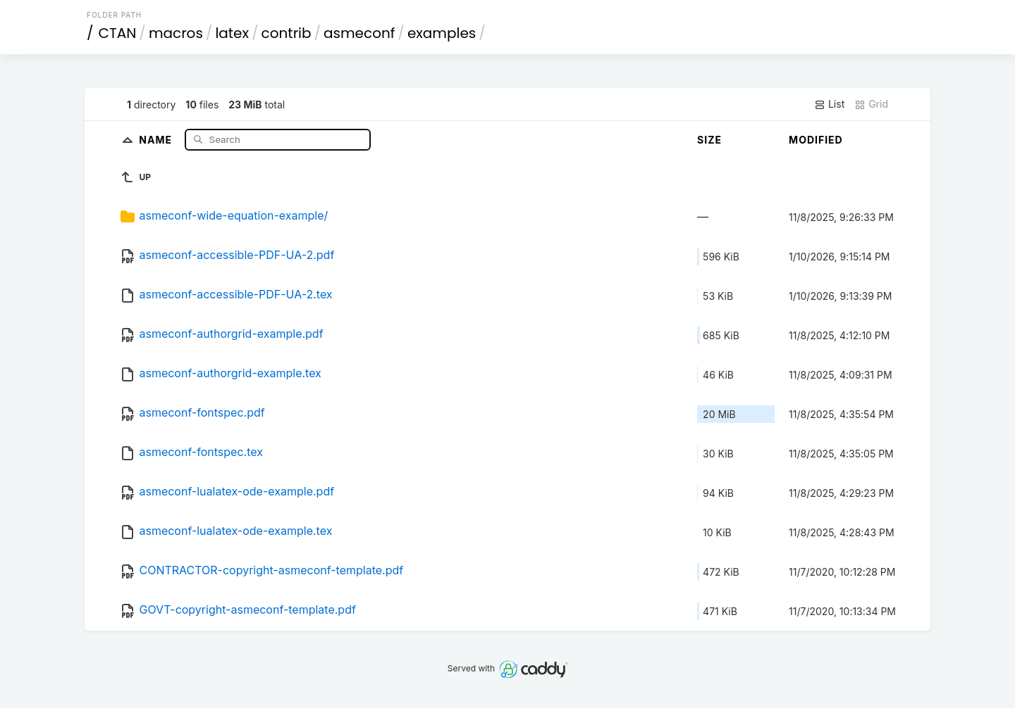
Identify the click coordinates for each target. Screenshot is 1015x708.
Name (157, 139)
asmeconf (359, 33)
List (829, 104)
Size (709, 140)
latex (232, 33)
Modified (816, 140)
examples (441, 33)
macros (176, 33)
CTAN (118, 33)
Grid (871, 104)
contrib (287, 33)
